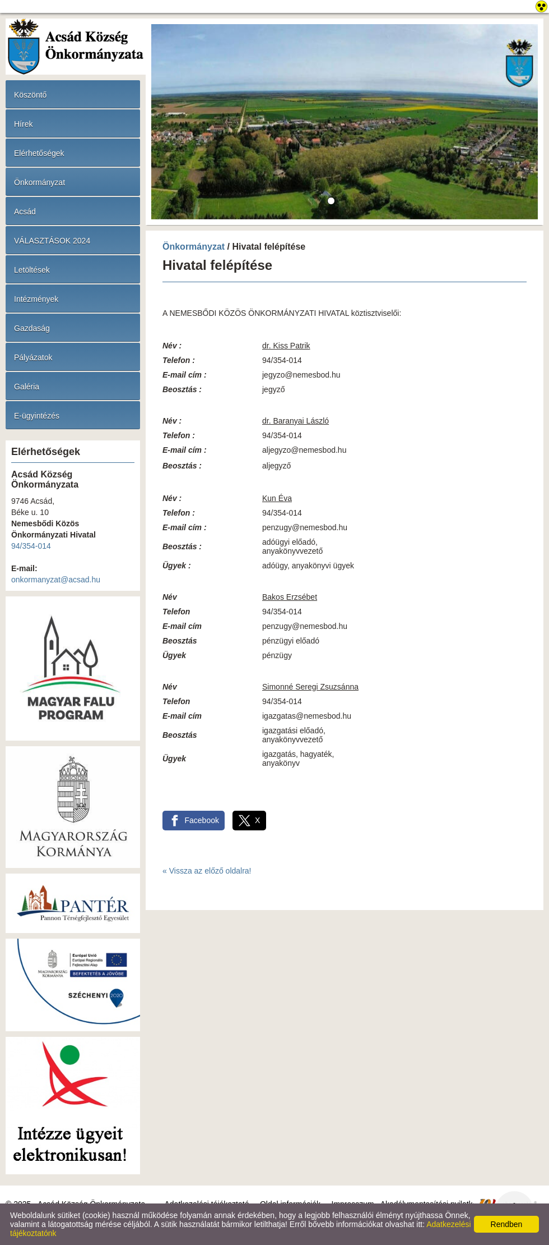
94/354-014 (31, 545)
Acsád (25, 211)
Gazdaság (32, 328)
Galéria (26, 386)
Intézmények (36, 299)
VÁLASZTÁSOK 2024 (52, 240)
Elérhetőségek (39, 153)
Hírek (23, 124)
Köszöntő (30, 94)
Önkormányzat (39, 182)
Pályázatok (33, 357)
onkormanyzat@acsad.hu (55, 579)
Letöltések (32, 269)
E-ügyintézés (36, 415)
